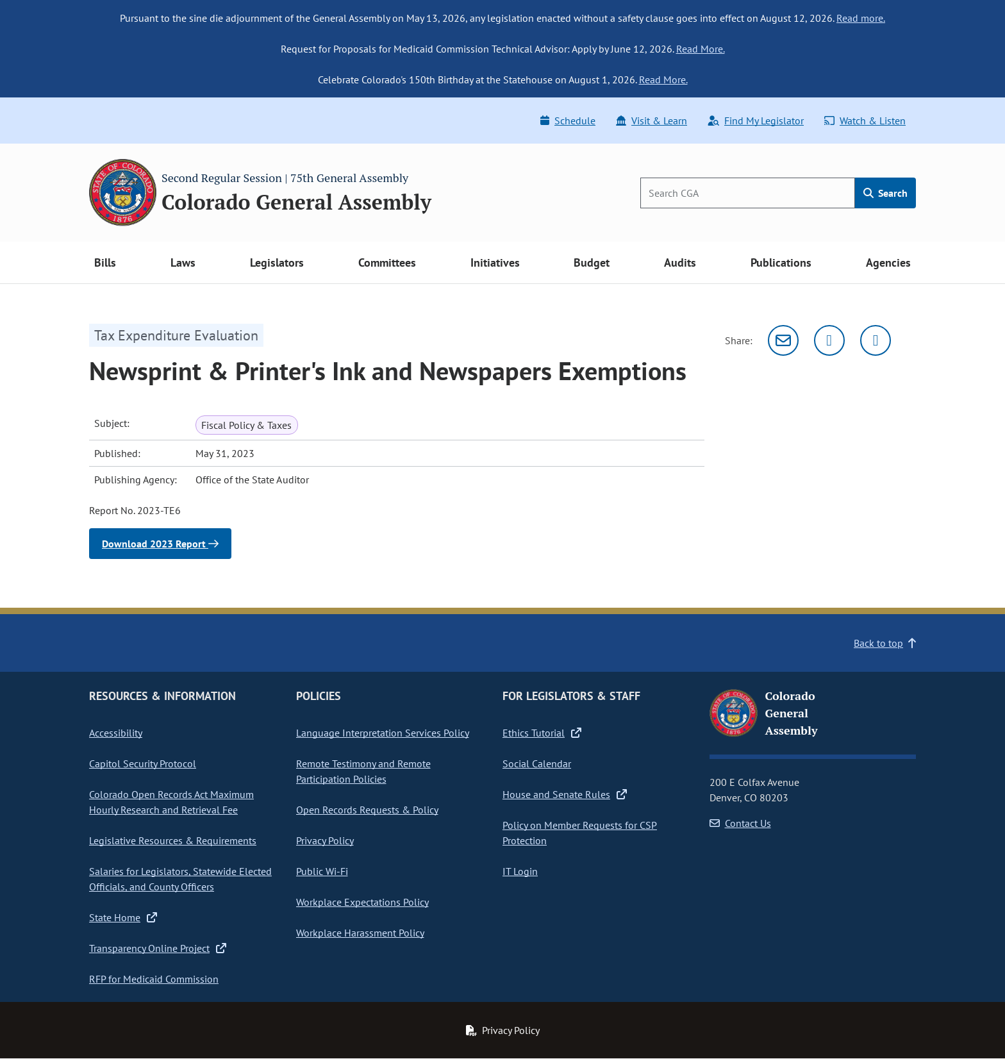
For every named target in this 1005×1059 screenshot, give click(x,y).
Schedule (567, 120)
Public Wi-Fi (322, 871)
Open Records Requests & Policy (367, 809)
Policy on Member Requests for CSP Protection (580, 833)
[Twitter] (829, 340)
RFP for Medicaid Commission (154, 978)
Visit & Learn (651, 120)
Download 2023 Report (160, 543)
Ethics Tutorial (542, 732)
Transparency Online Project (157, 948)
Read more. (860, 18)
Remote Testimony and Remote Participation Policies (363, 771)
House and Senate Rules (565, 794)
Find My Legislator (756, 120)
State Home (123, 917)
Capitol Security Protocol (142, 763)
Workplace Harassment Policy (360, 932)
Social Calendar (537, 763)
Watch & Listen (865, 120)
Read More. (700, 48)
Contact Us (740, 823)
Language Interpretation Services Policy (382, 732)
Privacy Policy (325, 840)
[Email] (783, 340)
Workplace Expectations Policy (362, 902)
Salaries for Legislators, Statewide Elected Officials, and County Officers (180, 879)
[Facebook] (875, 340)
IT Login (520, 871)
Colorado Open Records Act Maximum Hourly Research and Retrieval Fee (171, 802)
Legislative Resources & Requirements (172, 840)
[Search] (747, 193)
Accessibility (115, 732)
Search (885, 193)
